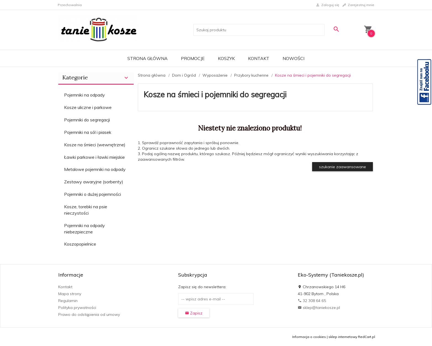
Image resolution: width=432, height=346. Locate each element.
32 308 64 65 (312, 300)
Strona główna (147, 58)
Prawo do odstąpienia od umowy (89, 314)
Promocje (193, 58)
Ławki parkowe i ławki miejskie (94, 157)
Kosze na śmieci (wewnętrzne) (94, 144)
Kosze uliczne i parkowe (88, 107)
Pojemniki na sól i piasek (87, 132)
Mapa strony (69, 293)
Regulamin (68, 300)
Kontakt (258, 58)
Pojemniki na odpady (84, 95)
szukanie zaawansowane (342, 166)
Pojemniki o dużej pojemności (92, 194)
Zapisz (193, 313)
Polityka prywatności (77, 307)
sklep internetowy (342, 337)
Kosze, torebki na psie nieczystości (85, 210)
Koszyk (226, 58)
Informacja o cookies (309, 337)
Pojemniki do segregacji (87, 120)
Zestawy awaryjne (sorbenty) (93, 181)
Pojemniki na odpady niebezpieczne (84, 229)
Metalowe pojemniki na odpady (95, 169)
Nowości (293, 58)
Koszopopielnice (80, 244)
